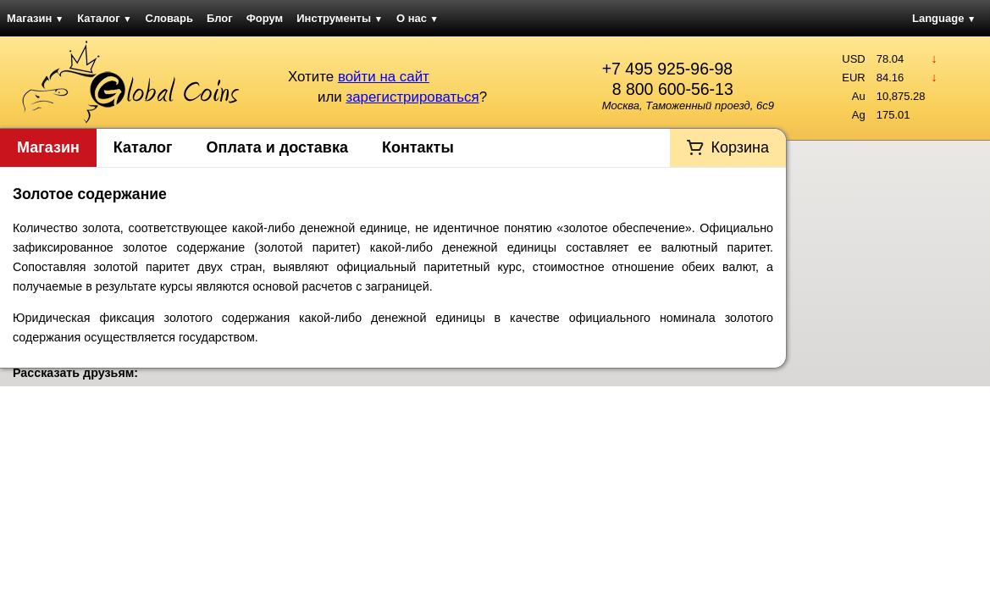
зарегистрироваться (412, 97)
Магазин (35, 18)
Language (944, 18)
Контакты (418, 147)
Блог (220, 18)
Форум (264, 18)
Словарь (169, 18)
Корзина (740, 147)
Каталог (104, 18)
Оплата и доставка (277, 147)
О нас (417, 18)
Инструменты (339, 18)
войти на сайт (383, 77)
